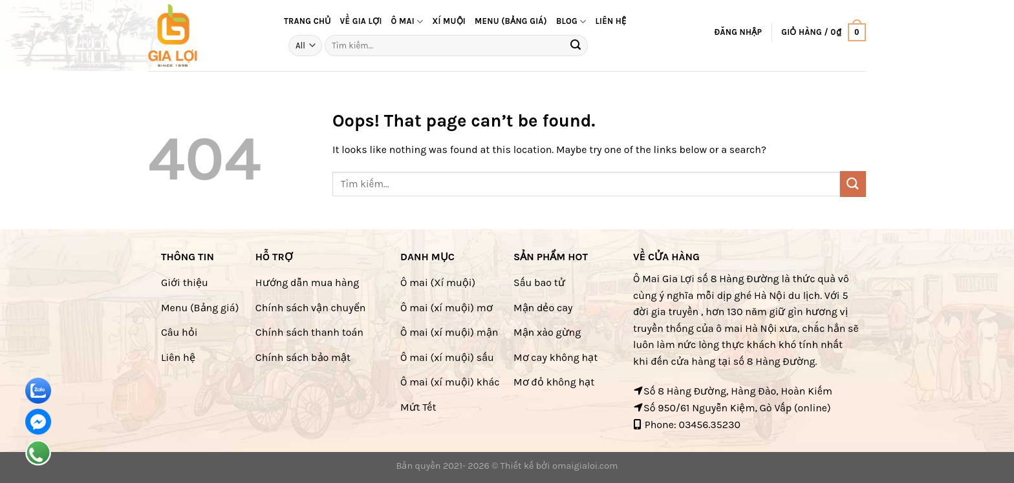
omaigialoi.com (585, 465)
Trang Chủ (307, 21)
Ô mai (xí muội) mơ (446, 308)
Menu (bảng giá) (511, 21)
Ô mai (407, 21)
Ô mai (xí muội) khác (450, 382)
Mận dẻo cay (543, 308)
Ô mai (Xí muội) (437, 282)
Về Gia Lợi (361, 21)
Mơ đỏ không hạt (553, 382)
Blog (571, 21)
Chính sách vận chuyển (310, 308)
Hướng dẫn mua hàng (307, 282)
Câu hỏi (179, 332)
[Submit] (576, 45)
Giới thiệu (184, 282)
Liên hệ (610, 21)
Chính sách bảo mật (303, 357)
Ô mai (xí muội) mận (449, 332)
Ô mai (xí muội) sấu (447, 357)
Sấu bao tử (539, 282)
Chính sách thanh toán (309, 332)
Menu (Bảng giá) (200, 308)
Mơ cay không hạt (555, 357)
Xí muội (449, 21)
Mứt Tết (418, 407)
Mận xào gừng (547, 332)
